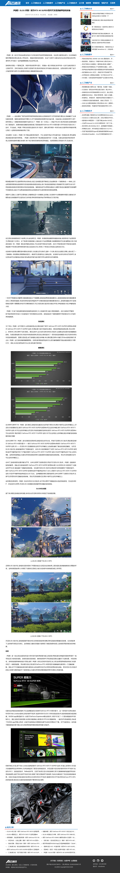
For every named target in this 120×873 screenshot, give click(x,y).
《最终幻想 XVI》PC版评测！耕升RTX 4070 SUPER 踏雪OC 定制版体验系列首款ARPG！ (71, 846)
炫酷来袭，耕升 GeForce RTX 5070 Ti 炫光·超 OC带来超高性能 (63, 831)
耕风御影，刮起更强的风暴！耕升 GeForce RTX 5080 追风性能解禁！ (29, 837)
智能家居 (96, 3)
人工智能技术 (72, 3)
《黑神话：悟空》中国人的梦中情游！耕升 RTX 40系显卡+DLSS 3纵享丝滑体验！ (68, 849)
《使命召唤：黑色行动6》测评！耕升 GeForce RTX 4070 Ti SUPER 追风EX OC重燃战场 (35, 843)
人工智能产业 (60, 3)
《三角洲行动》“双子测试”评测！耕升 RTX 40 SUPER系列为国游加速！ (29, 852)
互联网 (112, 3)
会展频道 (74, 861)
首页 (27, 3)
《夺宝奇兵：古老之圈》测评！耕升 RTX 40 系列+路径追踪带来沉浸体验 (30, 840)
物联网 (88, 3)
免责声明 (67, 861)
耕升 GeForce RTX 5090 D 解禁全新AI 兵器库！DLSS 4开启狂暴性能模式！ (66, 837)
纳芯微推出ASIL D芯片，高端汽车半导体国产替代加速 (99, 72)
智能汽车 (104, 3)
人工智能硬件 (48, 3)
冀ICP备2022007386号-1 (54, 864)
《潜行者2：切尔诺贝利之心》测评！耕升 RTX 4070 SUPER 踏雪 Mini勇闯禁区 (68, 840)
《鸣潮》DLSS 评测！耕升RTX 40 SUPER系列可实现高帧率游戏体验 (64, 852)
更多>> (112, 8)
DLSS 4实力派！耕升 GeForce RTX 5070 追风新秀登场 (24, 831)
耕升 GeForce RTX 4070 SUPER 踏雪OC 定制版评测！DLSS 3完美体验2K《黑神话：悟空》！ (37, 849)
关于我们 (53, 861)
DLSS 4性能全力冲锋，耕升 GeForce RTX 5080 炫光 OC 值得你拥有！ (65, 834)
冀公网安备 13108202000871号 (71, 864)
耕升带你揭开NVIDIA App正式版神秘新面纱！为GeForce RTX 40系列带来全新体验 (68, 843)
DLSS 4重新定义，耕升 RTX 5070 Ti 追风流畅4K (22, 834)
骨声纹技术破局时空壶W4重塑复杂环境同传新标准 (98, 69)
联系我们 (60, 861)
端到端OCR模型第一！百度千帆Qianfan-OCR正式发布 (99, 120)
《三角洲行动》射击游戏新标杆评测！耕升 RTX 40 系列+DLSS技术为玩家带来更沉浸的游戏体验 (37, 846)
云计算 (81, 3)
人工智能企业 (36, 3)
